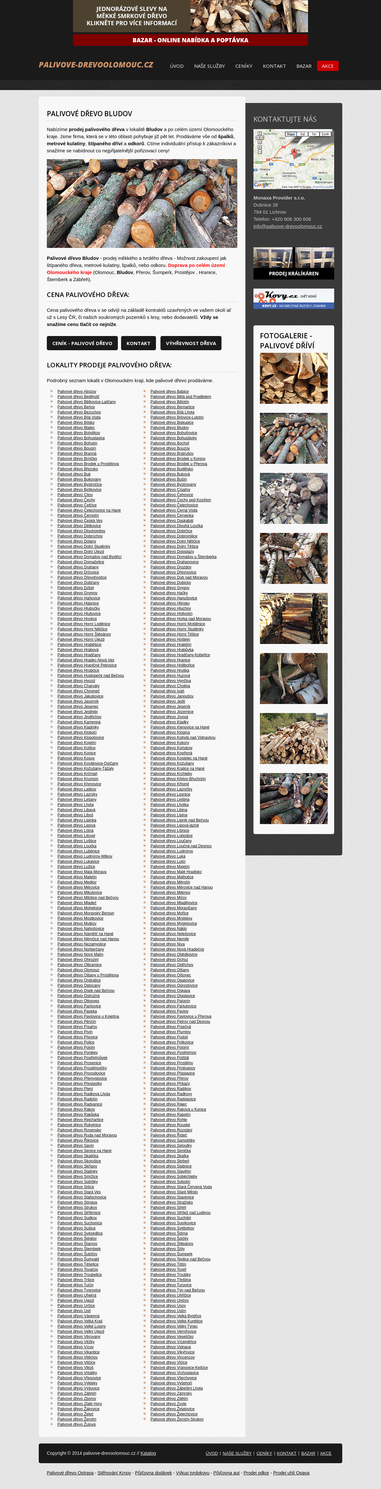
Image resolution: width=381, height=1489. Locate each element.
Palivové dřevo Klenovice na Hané (180, 727)
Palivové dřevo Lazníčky (171, 789)
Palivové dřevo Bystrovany (173, 484)
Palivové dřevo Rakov (76, 1109)
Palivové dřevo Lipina (168, 815)
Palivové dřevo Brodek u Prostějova (88, 464)
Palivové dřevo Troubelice (79, 1274)
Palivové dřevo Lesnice (170, 794)
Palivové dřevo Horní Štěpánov (84, 634)
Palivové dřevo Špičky (169, 1238)
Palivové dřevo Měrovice (78, 887)
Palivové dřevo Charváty (78, 686)
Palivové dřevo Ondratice (79, 980)
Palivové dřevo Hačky (169, 593)
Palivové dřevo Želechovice (174, 1414)
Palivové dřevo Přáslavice (172, 1073)
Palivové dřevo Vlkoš (75, 1367)
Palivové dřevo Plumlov (170, 1032)
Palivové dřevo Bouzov (170, 448)
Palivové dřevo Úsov (168, 1305)
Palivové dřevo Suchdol (170, 1218)
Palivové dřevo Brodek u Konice (177, 458)
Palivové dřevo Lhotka (169, 804)
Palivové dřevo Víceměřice (173, 1342)
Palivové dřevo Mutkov (77, 923)
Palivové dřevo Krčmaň (77, 773)
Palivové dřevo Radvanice (79, 1104)
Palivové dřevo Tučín (75, 1285)
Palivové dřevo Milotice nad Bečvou (87, 897)
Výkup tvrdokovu (193, 1472)
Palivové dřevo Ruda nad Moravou (87, 1135)
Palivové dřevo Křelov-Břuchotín (178, 779)
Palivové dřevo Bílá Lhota (172, 412)
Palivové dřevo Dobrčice (171, 531)
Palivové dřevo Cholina (170, 686)
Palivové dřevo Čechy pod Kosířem (180, 500)
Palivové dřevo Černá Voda (173, 510)
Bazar (304, 66)
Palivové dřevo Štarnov (77, 1243)
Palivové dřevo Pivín (75, 1032)
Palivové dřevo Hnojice (77, 619)
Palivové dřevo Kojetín (76, 742)
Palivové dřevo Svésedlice (80, 1233)
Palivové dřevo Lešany (77, 799)
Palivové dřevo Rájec (168, 1104)
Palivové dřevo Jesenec (77, 706)
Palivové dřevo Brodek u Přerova (178, 464)
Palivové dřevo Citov (75, 495)
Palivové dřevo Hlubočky (78, 608)
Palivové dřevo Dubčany (78, 582)
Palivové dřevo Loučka (77, 846)
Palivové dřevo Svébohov (172, 1228)
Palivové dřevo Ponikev (77, 1052)
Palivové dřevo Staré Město (174, 1192)
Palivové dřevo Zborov (76, 1398)
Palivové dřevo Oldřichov (171, 965)
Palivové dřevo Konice (76, 753)
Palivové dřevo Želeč (75, 1414)
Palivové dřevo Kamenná (78, 722)
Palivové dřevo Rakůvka (78, 1114)
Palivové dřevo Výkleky (77, 1383)
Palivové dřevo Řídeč (168, 1135)
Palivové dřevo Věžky (76, 1342)
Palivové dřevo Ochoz (169, 959)
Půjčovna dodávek (153, 1472)
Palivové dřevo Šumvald (78, 1259)
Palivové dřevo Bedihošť (78, 396)
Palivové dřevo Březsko (77, 469)
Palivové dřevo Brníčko (77, 458)
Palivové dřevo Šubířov (77, 1254)
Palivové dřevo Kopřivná (171, 753)
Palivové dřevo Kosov (76, 758)
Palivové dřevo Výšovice (78, 1388)
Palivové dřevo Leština (170, 799)
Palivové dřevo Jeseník (170, 706)
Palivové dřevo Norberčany (80, 949)
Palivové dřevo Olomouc (78, 970)
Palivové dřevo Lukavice (78, 861)
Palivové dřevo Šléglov (77, 1238)
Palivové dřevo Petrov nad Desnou (180, 1021)
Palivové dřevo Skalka (169, 1156)
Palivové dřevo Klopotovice (80, 737)
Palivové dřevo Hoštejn (170, 639)
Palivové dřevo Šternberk (79, 1249)
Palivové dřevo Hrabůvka (171, 650)
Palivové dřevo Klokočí (77, 732)
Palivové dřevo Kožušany (172, 763)
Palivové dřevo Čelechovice (174, 505)
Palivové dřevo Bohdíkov (78, 433)
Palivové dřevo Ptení (75, 1088)
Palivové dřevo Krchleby (171, 773)
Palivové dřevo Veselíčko (171, 1336)
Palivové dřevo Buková (170, 474)
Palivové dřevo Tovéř (168, 1269)
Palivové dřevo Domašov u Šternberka (183, 557)
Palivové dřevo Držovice (78, 572)
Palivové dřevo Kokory (169, 742)
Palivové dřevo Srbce (75, 1187)
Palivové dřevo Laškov (76, 789)
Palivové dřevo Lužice (76, 866)
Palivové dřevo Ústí (74, 1311)
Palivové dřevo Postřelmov (173, 1052)
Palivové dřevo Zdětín (169, 1398)
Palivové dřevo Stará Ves (79, 1192)
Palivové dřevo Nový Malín (80, 954)
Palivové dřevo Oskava (170, 990)
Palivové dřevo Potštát (169, 1058)
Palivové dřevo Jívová (169, 717)
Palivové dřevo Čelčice (77, 505)
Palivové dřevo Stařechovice (81, 1197)
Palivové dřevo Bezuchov (79, 412)
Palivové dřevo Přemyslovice (82, 1078)
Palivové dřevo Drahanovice (174, 562)
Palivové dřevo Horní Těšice (174, 634)
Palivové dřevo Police (76, 1042)
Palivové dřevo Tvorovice (79, 1290)
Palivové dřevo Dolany (76, 541)
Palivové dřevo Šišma (169, 1233)
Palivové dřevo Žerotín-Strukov (177, 1419)
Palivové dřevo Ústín (168, 1311)
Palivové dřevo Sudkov (77, 1218)
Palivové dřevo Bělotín (169, 402)
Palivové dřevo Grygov (170, 588)
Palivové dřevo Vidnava (170, 1347)
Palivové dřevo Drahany (77, 567)
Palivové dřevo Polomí (169, 1047)
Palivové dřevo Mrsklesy (171, 918)
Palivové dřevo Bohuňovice (173, 433)
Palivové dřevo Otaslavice (172, 996)
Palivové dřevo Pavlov (169, 1011)
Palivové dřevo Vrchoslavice (174, 1373)
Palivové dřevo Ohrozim (77, 959)
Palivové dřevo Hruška (169, 670)
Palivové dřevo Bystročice (79, 484)
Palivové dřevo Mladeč (77, 903)
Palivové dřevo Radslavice (173, 1099)
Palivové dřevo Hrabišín (170, 644)
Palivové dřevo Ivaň (167, 691)
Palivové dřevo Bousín (76, 448)
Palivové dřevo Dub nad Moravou (179, 577)
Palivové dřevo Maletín (77, 877)
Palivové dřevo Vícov (75, 1347)
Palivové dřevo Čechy (76, 500)
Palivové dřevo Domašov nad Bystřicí (89, 557)
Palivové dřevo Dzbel (75, 588)
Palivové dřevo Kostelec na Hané (179, 758)
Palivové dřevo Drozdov (170, 567)
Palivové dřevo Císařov (170, 489)
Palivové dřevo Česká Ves (79, 520)
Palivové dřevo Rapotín (170, 1114)
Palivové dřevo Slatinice (170, 1166)
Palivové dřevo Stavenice (172, 1197)
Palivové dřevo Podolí (169, 1037)
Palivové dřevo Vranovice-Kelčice (179, 1367)
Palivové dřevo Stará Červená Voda (181, 1187)
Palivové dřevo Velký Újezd (80, 1331)
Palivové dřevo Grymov (77, 593)
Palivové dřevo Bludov (169, 427)
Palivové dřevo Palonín (170, 1001)
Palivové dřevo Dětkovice (79, 526)
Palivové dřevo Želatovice (172, 1409)
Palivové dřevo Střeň (168, 1207)
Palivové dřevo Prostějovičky (82, 1068)
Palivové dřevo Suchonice (79, 1223)
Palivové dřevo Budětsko (171, 469)
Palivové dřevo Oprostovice (174, 985)
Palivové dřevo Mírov (168, 897)
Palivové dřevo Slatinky (77, 1171)
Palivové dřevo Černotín (78, 515)
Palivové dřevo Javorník (77, 701)
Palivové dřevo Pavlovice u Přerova (180, 1016)
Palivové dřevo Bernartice (172, 407)
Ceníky (243, 66)
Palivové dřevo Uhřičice (170, 1295)
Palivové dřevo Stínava (77, 1202)
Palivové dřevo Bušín (168, 479)
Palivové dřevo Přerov (169, 1078)
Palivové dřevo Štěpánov (171, 1243)
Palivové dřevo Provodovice (81, 1073)
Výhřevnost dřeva (191, 343)
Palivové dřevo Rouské (170, 1125)
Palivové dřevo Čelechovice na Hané (89, 510)
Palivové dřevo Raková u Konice (178, 1109)
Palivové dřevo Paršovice (79, 1006)
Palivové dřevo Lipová (76, 825)
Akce (328, 66)
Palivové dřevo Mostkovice (80, 918)
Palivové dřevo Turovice (170, 1285)
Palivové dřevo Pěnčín (76, 1021)
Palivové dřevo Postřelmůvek (82, 1058)
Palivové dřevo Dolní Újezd (80, 551)
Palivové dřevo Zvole (168, 1404)
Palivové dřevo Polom (76, 1047)
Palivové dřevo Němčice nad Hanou (88, 939)
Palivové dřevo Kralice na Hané (177, 768)
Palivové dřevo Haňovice (78, 598)
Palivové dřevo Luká (167, 856)
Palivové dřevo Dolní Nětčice (175, 541)
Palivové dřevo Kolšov (76, 748)
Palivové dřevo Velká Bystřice (175, 1316)
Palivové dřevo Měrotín (170, 882)
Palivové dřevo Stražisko (171, 1202)
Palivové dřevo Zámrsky (171, 1393)
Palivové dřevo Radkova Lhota (83, 1094)
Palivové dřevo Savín (75, 1145)
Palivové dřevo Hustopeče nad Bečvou (90, 675)
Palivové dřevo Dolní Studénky (83, 546)
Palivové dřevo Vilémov (77, 1357)
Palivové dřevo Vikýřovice (172, 1352)
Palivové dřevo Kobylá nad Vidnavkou (182, 737)
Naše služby (209, 66)
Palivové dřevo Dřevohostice (82, 577)
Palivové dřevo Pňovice (77, 1037)
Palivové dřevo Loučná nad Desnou (180, 846)
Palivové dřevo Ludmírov (171, 851)
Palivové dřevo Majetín (170, 866)
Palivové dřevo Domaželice (80, 562)
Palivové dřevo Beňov (76, 407)
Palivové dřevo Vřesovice (79, 1378)
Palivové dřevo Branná (77, 453)
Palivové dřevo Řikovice (77, 1140)
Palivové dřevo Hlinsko (170, 603)
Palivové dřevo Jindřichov (79, 717)
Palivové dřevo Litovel (76, 835)
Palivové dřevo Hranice (170, 660)
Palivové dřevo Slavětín (170, 1171)
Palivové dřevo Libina (168, 810)
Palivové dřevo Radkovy (171, 1094)
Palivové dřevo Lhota (75, 804)
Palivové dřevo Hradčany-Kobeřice (180, 655)
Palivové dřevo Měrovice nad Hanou (181, 887)
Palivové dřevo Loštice (76, 841)
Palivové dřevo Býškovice (79, 489)
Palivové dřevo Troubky (170, 1274)
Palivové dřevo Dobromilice (173, 536)
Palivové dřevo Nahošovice (80, 928)
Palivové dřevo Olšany (169, 970)
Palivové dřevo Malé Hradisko (176, 872)
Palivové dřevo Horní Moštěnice (177, 624)
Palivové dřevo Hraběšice (79, 644)
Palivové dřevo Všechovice (173, 1378)
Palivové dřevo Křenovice (79, 784)
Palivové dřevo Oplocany (78, 985)
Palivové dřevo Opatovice (172, 980)
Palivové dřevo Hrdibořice (172, 665)
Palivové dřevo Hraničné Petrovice (87, 665)
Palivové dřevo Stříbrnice (78, 1212)
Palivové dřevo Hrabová (77, 650)
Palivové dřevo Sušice (76, 1228)
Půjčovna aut (226, 1472)
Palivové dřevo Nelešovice (173, 934)
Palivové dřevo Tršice (75, 1280)
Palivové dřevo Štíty (167, 1249)
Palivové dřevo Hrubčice (78, 670)
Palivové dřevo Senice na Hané (84, 1150)
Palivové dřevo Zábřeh (76, 1393)
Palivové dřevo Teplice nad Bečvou (180, 1259)
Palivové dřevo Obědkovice (173, 954)
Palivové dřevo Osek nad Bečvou (86, 990)
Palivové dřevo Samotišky (172, 1140)
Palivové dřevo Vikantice (78, 1352)
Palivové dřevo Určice (76, 1305)
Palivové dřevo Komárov (171, 748)
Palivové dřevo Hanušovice (173, 598)
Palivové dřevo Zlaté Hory (79, 1404)
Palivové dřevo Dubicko (170, 582)
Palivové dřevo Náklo (168, 928)
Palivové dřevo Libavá (76, 810)
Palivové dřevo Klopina (170, 732)
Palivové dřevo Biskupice (171, 422)
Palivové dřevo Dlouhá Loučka (176, 526)
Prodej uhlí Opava (291, 1472)
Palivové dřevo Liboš (75, 815)
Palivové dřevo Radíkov (170, 1088)
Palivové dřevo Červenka (171, 515)
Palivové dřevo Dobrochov (80, 536)
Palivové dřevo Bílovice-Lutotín (177, 417)
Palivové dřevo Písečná (170, 1027)
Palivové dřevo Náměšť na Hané (85, 934)
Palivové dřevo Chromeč (78, 691)
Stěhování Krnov (114, 1472)
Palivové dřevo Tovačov (77, 1269)
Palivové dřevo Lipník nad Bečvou (179, 820)
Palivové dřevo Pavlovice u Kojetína (88, 1016)
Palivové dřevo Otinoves (78, 1001)
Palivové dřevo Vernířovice (173, 1331)
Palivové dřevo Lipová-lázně (174, 825)
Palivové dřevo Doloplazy (172, 551)
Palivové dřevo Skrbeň (169, 1161)
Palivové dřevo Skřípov (77, 1166)
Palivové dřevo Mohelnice (79, 908)
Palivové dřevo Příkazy (170, 1083)
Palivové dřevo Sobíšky (77, 1181)
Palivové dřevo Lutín (168, 861)
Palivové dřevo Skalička (77, 1156)
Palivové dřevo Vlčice (168, 1362)
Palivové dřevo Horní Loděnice (83, 624)
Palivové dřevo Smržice (77, 1176)
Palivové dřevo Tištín (168, 1264)
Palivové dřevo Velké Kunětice (176, 1321)
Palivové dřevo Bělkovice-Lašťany (86, 402)
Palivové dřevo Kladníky (78, 727)
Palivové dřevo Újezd (75, 1300)
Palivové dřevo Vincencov (172, 1357)
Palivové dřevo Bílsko (76, 422)
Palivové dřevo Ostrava (70, 1472)
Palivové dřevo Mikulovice (79, 892)
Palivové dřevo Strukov (77, 1207)
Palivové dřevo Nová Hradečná (177, 949)
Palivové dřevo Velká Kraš (79, 1321)
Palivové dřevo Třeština (170, 1280)
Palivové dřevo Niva (167, 944)
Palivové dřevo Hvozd (76, 680)
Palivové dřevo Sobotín (170, 1181)
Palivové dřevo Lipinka (76, 820)
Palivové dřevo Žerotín (76, 1419)
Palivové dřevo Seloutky (171, 1145)
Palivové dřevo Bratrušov (171, 453)
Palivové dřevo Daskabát (171, 520)
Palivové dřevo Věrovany (78, 1336)
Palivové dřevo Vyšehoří (171, 1383)
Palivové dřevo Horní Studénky (177, 629)
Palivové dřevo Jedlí (167, 701)
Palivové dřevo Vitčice (76, 1362)
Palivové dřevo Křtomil (169, 784)
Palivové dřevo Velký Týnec (174, 1326)
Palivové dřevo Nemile (169, 939)
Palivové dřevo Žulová (76, 1424)
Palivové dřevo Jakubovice (80, 696)
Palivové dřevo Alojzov (76, 391)
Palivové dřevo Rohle (168, 1119)
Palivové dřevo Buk (74, 474)
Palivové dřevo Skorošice (79, 1161)
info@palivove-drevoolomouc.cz (287, 226)
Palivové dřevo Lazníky (77, 794)
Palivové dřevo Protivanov (172, 1068)
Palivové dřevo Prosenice (79, 1063)
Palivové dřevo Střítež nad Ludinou (180, 1212)
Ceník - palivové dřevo (82, 343)
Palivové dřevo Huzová (170, 675)
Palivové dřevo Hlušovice (79, 613)
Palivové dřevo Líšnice (169, 830)
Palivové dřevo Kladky (169, 722)
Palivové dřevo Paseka (77, 1011)
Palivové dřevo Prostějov (171, 1063)
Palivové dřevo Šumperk (171, 1254)
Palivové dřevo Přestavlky (79, 1083)
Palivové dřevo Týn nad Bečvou (177, 1290)
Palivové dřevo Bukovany (79, 479)
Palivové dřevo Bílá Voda (78, 417)
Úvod (177, 66)
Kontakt (274, 66)
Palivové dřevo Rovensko (79, 1130)
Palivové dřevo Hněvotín (171, 613)
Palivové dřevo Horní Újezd (80, 639)
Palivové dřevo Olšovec (170, 975)
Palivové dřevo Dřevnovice (173, 572)
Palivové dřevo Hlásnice (78, 603)
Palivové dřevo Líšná (75, 830)
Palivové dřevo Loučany (170, 841)
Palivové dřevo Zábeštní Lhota (176, 1388)
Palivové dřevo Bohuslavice (81, 438)
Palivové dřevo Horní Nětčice (82, 629)
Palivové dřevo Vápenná (78, 1316)
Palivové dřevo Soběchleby (173, 1176)
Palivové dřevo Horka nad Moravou (180, 619)
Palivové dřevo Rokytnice (79, 1125)
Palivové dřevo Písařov (77, 1027)
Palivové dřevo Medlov (77, 882)
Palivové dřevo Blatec (76, 427)
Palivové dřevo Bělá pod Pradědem (180, 396)
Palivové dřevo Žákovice (78, 1409)
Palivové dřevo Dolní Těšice (174, 546)
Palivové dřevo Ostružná (78, 996)
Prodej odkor (256, 1472)
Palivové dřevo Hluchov (170, 608)
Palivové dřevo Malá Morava (81, 872)
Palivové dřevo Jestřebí (77, 711)
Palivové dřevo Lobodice (171, 835)
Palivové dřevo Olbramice (79, 965)
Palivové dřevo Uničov (169, 1300)
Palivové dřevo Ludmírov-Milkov (84, 856)
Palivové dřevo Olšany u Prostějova (87, 975)
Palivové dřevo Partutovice (173, 1006)
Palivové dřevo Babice (169, 391)
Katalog (148, 1453)
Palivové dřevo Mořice (169, 913)
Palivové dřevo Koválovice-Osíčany (87, 763)
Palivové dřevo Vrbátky (77, 1373)
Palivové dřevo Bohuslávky (173, 438)
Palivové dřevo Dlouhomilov (81, 531)
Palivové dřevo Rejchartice (80, 1119)
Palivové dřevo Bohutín (77, 443)
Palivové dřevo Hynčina (170, 680)
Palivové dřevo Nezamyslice (81, 944)
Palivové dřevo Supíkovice (173, 1223)
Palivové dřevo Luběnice (78, 851)
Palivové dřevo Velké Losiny (81, 1326)
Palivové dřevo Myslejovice (173, 923)
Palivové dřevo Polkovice (171, 1042)
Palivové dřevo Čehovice (171, 495)
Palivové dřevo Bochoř (169, 443)
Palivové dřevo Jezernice (171, 711)
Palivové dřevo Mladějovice (173, 903)
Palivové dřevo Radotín (77, 1099)
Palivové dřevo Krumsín (77, 779)
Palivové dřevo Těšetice (77, 1264)
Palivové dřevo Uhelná (76, 1295)
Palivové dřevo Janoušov (171, 696)
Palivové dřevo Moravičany (173, 908)
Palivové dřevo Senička (170, 1150)
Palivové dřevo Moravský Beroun (85, 913)
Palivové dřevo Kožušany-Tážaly (85, 768)
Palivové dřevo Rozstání (171, 1130)
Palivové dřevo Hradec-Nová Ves (85, 660)
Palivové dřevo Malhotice (171, 877)
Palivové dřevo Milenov (170, 892)
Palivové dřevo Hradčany (78, 655)
